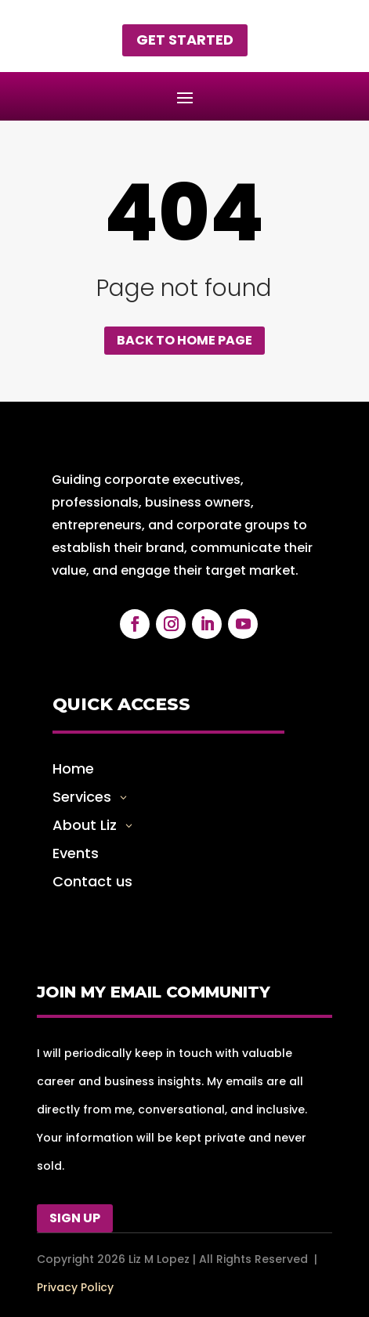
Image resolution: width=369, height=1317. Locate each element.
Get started (184, 39)
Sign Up (74, 1218)
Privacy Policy (75, 1287)
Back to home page (184, 340)
